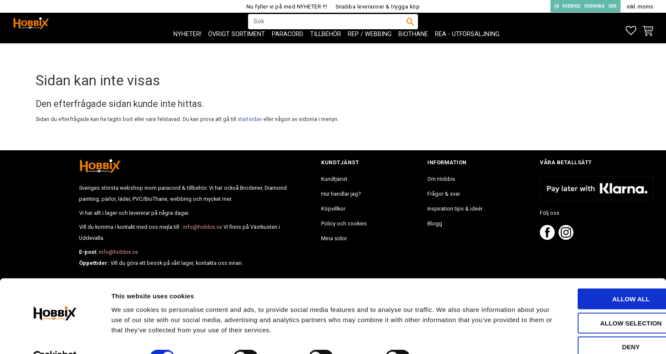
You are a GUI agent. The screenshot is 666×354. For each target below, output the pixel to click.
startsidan (249, 119)
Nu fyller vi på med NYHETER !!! (286, 6)
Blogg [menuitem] (434, 223)
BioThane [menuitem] (413, 51)
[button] (631, 30)
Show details (445, 337)
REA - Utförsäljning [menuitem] (467, 51)
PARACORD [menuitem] (287, 51)
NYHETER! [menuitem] (187, 51)
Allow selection (595, 303)
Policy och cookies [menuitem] (344, 223)
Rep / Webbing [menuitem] (370, 51)
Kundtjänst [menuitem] (334, 179)
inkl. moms (640, 6)
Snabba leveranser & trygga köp (378, 6)
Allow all (595, 279)
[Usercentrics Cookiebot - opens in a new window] (55, 337)
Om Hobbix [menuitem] (441, 179)
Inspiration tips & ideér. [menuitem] (455, 208)
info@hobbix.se (202, 227)
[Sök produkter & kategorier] (327, 30)
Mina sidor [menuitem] (334, 238)
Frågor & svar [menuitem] (443, 194)
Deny (595, 327)
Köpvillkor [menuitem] (333, 208)
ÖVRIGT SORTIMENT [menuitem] (236, 51)
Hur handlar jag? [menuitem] (341, 194)
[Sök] (410, 30)
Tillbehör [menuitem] (325, 51)
